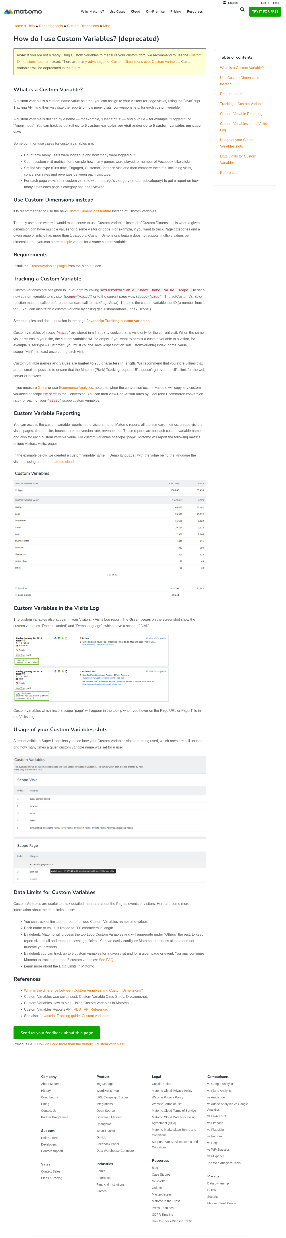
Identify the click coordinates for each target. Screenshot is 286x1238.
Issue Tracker (106, 1130)
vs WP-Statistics (218, 1149)
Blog (155, 1167)
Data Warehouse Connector (116, 1150)
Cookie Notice (161, 1084)
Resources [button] (195, 11)
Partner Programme (54, 1117)
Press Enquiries (163, 1208)
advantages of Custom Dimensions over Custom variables (133, 61)
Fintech (102, 1191)
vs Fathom (214, 1136)
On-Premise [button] (155, 11)
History (46, 1090)
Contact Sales (50, 1171)
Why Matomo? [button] (92, 11)
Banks (101, 1171)
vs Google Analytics (220, 1084)
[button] (242, 9)
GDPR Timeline (162, 1214)
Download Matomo (110, 1117)
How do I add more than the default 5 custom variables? (81, 1044)
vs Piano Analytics (219, 1090)
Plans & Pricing (51, 1178)
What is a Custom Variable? (242, 68)
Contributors (49, 1097)
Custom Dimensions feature (89, 211)
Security (213, 1196)
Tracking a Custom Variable (242, 104)
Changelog (104, 1124)
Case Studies (161, 1174)
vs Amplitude (216, 1097)
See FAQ (106, 960)
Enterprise (104, 1178)
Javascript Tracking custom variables (118, 321)
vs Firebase (215, 1123)
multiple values (71, 242)
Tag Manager (106, 1084)
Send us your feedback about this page (56, 1032)
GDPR (211, 1190)
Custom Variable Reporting (241, 114)
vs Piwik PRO (216, 1116)
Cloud (135, 11)
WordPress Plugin (109, 1090)
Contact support (52, 1151)
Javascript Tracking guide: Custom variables (74, 1016)
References (229, 173)
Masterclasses (162, 1194)
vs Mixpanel (215, 1156)
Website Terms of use (167, 1104)
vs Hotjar (213, 1143)
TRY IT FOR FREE (265, 11)
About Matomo (51, 1084)
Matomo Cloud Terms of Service (174, 1110)
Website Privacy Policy (167, 1097)
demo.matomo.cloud (58, 462)
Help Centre (49, 1138)
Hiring (45, 1104)
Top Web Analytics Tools (224, 1163)
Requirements (231, 94)
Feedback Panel (108, 1144)
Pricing (175, 11)
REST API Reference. (91, 1009)
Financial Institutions (111, 1184)
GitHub (101, 1137)
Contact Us (48, 1110)
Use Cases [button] (117, 11)
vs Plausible (215, 1129)
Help (276, 2)
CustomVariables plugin (48, 266)
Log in (265, 2)
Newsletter (159, 1181)
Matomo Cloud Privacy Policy (172, 1090)
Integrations (105, 1104)
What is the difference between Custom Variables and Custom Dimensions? (83, 990)
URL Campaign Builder (112, 1097)
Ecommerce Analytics (76, 388)
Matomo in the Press (166, 1201)
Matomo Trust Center (222, 1203)
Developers (49, 1144)
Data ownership (218, 1183)
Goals (42, 388)
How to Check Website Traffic (172, 1221)
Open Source (106, 1110)
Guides (157, 1188)
